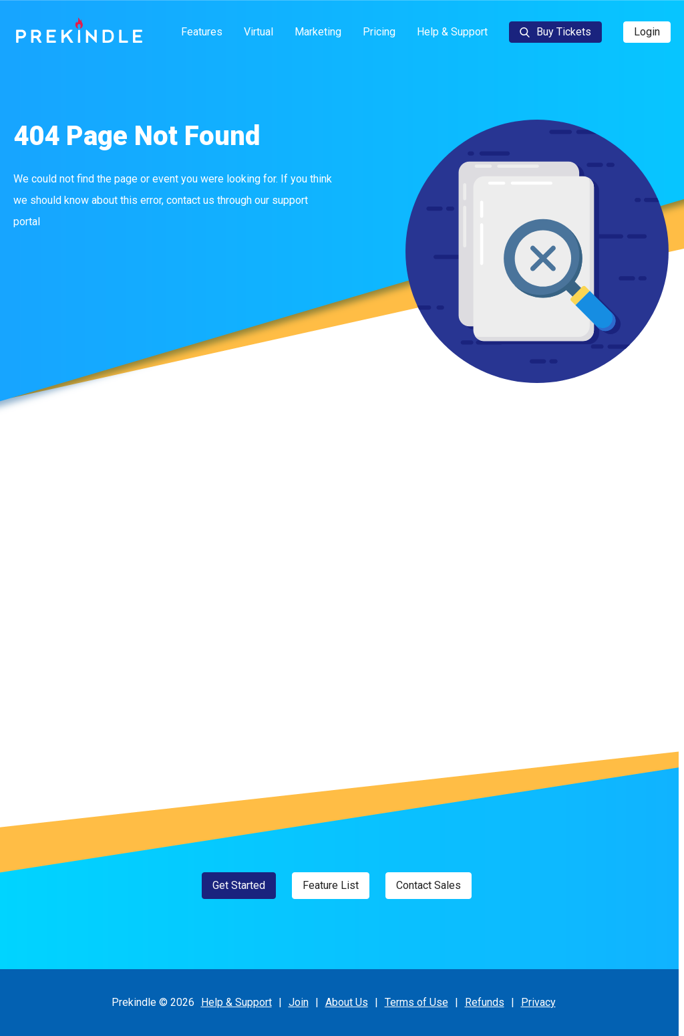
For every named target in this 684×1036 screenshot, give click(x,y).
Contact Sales (428, 885)
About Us (346, 1002)
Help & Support (452, 31)
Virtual (258, 31)
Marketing (318, 31)
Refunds (484, 1002)
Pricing (379, 31)
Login (647, 31)
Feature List (331, 885)
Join (299, 1002)
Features (201, 31)
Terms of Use (416, 1002)
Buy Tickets (555, 31)
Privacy (538, 1002)
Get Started (238, 885)
